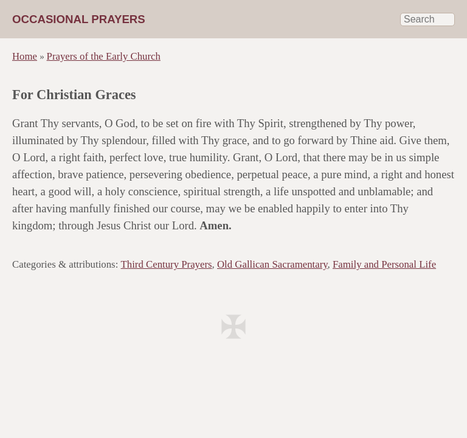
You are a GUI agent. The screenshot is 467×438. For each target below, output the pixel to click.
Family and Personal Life (384, 264)
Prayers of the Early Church (104, 56)
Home (24, 56)
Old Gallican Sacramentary (272, 264)
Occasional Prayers (78, 19)
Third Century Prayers (166, 264)
